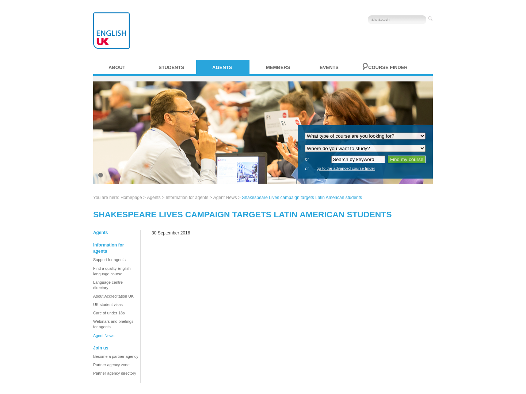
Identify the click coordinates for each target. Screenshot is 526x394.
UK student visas (108, 304)
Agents (222, 67)
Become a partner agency (115, 356)
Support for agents (109, 259)
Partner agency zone (111, 365)
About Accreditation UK (113, 296)
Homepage (131, 197)
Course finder (388, 67)
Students (171, 67)
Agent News (225, 197)
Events (329, 67)
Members (278, 67)
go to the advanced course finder (346, 168)
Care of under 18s (109, 313)
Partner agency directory (114, 373)
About (116, 67)
